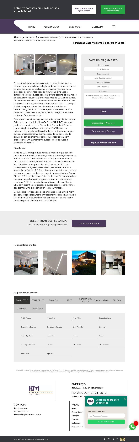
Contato (97, 26)
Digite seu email (103, 74)
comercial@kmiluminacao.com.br (27, 415)
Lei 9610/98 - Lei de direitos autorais (97, 372)
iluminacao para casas (48, 37)
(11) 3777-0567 (21, 408)
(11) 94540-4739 (21, 411)
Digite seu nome (103, 65)
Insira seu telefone (96, 411)
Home (31, 26)
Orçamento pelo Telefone (103, 131)
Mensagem (103, 91)
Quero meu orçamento (89, 223)
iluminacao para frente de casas (76, 37)
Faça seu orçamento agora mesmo (84, 9)
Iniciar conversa (106, 422)
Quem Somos (52, 26)
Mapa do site (77, 426)
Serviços (74, 26)
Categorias (30, 37)
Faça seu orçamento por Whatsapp (113, 9)
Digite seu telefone (103, 82)
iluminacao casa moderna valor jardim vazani (34, 40)
